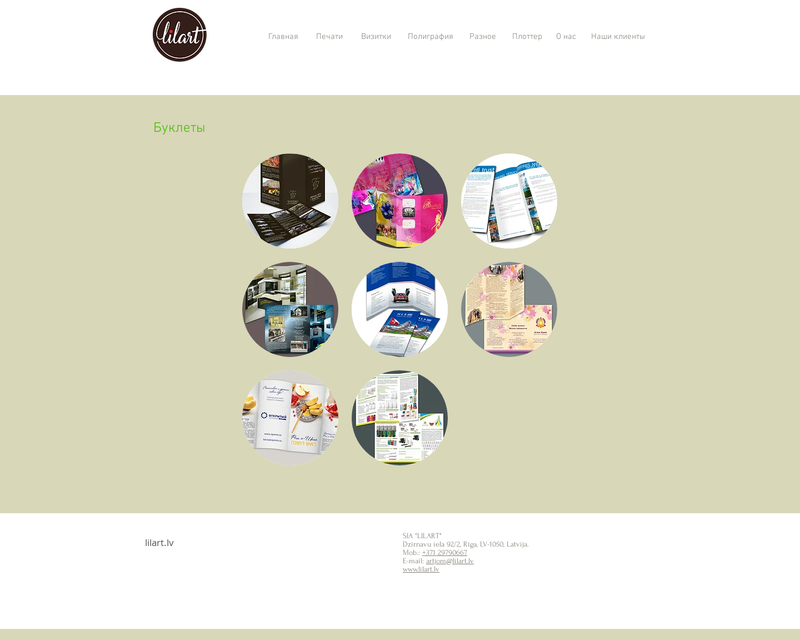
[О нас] (566, 37)
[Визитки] (376, 37)
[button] (290, 201)
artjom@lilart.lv (450, 561)
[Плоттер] (527, 37)
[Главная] (283, 37)
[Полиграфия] (430, 37)
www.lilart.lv (421, 569)
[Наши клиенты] (617, 37)
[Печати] (329, 37)
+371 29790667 (444, 552)
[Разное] (482, 37)
